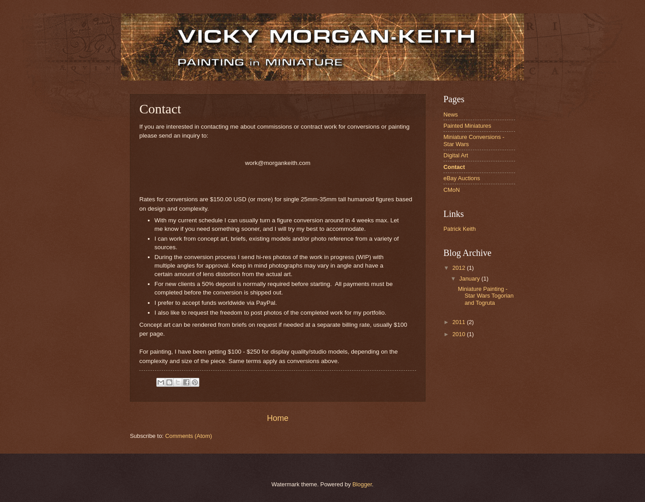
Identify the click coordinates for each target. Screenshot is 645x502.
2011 (459, 322)
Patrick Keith (459, 228)
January (470, 278)
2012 (459, 267)
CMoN (451, 189)
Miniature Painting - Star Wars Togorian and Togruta (485, 296)
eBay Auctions (461, 178)
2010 (459, 334)
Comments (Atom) (188, 436)
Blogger (362, 484)
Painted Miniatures (467, 125)
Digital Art (455, 155)
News (450, 114)
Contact (454, 167)
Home (277, 418)
